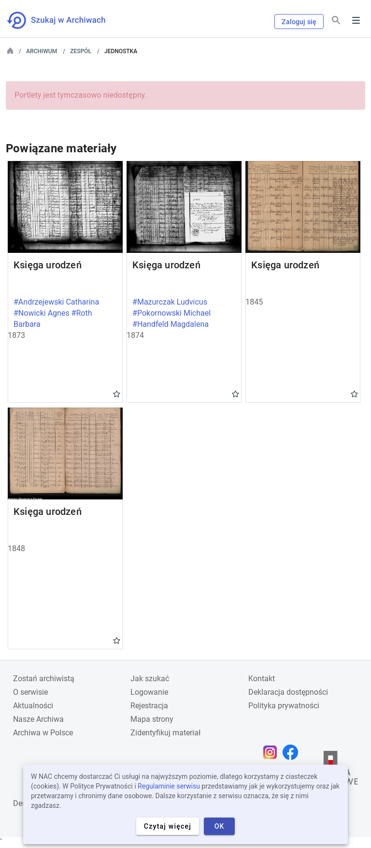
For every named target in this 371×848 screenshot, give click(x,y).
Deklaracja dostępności (288, 692)
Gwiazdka (116, 393)
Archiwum (41, 51)
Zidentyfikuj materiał (165, 732)
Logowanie (149, 692)
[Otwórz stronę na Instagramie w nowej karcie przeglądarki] (272, 752)
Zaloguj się (299, 22)
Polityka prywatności (283, 705)
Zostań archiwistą (43, 678)
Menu (356, 20)
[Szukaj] (336, 20)
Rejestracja (149, 705)
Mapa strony (151, 719)
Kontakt (261, 678)
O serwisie (30, 692)
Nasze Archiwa (38, 719)
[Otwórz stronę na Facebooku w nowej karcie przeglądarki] (293, 752)
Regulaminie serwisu (169, 786)
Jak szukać (149, 678)
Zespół (80, 51)
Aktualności (33, 705)
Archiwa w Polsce (43, 732)
